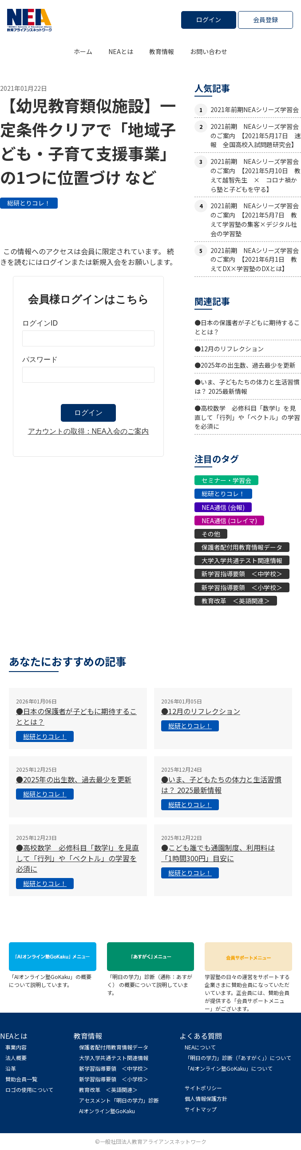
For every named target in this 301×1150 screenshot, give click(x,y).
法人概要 (16, 1057)
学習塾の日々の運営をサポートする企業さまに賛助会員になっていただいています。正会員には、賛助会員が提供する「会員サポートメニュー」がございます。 (248, 988)
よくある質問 (200, 1035)
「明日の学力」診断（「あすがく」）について (238, 1057)
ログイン (208, 19)
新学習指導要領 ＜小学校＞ (242, 587)
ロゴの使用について (29, 1089)
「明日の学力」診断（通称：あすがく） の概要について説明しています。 (150, 980)
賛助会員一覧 (21, 1079)
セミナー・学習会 (226, 480)
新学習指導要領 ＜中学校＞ (242, 573)
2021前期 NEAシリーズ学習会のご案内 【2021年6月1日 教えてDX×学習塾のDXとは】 (254, 259)
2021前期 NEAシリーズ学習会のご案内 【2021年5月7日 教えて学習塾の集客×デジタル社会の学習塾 (254, 219)
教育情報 (161, 51)
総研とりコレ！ (29, 202)
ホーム (83, 51)
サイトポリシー (203, 1088)
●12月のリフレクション (229, 348)
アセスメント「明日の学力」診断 (119, 1100)
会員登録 (265, 19)
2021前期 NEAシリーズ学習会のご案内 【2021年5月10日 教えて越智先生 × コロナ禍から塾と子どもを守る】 (255, 175)
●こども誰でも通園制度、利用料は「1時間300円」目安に (218, 852)
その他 (211, 533)
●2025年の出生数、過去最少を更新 (245, 365)
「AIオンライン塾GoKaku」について (229, 1068)
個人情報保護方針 (206, 1098)
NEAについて (200, 1047)
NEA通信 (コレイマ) (229, 520)
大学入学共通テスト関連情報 (242, 560)
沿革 (10, 1068)
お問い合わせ (208, 51)
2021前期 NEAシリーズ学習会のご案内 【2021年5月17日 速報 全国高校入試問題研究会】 (255, 135)
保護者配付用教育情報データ (242, 547)
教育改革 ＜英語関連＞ (236, 600)
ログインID (40, 323)
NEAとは (120, 51)
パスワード (40, 359)
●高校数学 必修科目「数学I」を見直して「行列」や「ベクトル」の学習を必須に (247, 417)
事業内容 (16, 1047)
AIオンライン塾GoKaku (107, 1111)
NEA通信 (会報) (223, 507)
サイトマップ (201, 1109)
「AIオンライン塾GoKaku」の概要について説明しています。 (52, 976)
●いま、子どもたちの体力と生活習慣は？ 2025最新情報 (247, 386)
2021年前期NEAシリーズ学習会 (254, 109)
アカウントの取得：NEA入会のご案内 (88, 431)
